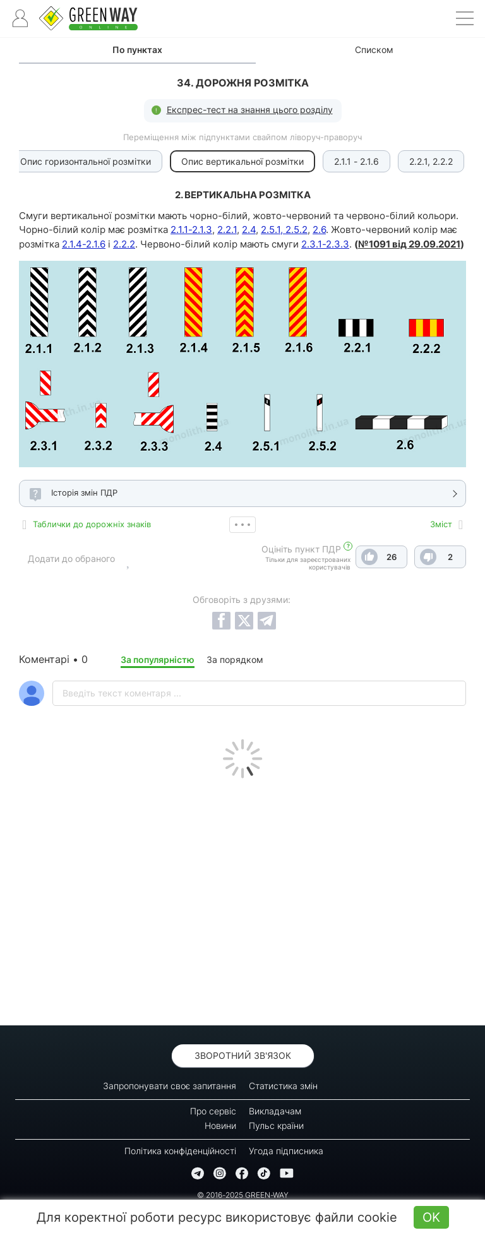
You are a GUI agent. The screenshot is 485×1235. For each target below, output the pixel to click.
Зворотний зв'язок (243, 1055)
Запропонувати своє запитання (169, 1085)
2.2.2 (124, 244)
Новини (220, 1125)
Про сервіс (213, 1111)
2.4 (249, 230)
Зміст (441, 524)
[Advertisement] (242, 898)
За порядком (235, 659)
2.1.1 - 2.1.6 (356, 161)
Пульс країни (276, 1125)
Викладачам (275, 1111)
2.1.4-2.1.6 (83, 244)
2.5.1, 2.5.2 (284, 230)
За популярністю (158, 659)
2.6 (319, 230)
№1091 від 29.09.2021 (409, 244)
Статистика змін (283, 1085)
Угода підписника (286, 1150)
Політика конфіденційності (180, 1150)
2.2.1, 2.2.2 (431, 161)
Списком (374, 49)
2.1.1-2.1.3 (191, 230)
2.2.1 (227, 230)
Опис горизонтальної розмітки (85, 161)
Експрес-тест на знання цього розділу (250, 109)
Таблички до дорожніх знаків (92, 524)
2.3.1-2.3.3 (325, 244)
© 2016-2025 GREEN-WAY (243, 1195)
